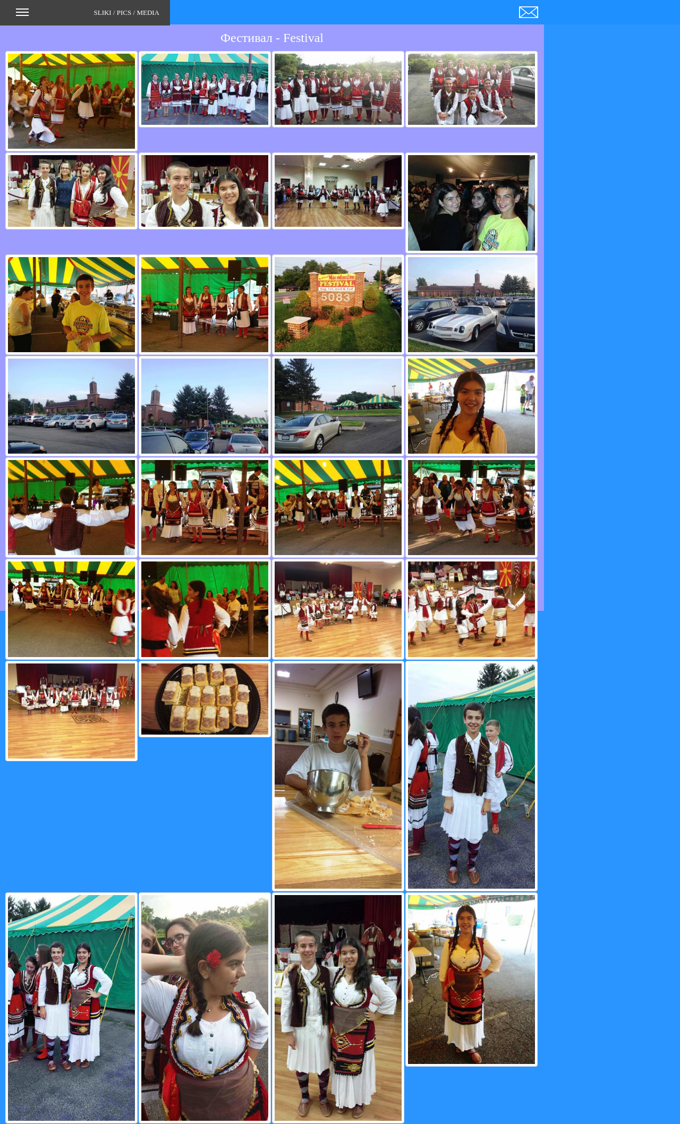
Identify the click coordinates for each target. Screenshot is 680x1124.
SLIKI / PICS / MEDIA (87, 15)
